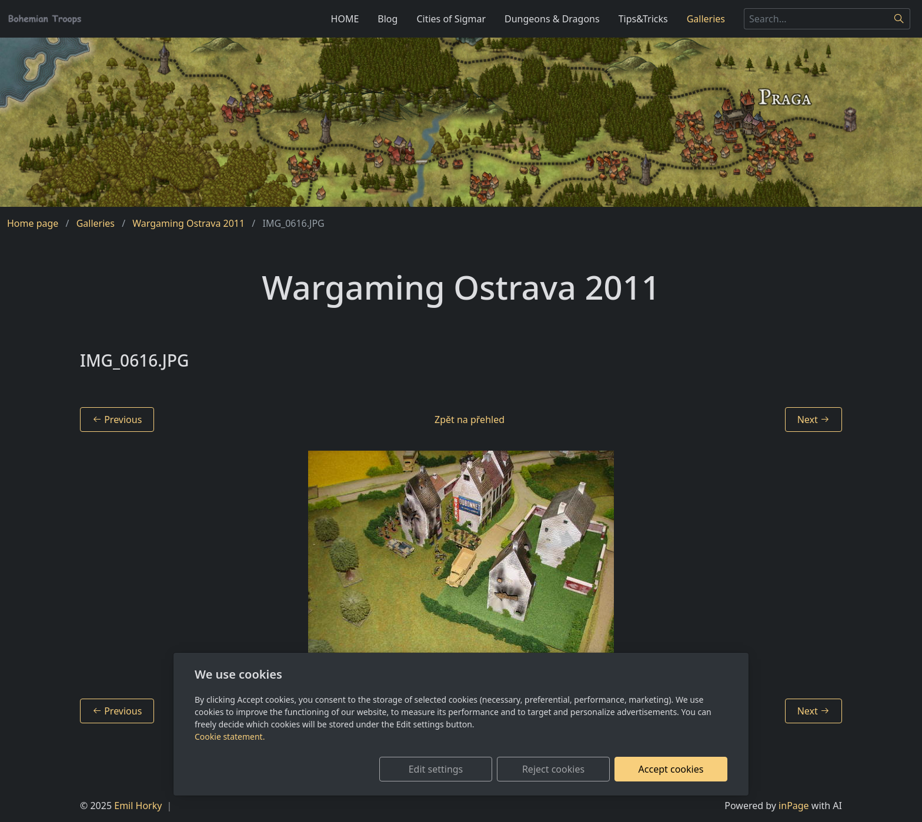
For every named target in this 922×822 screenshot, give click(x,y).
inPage (794, 805)
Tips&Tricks (643, 18)
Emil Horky (138, 805)
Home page (32, 223)
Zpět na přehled (470, 419)
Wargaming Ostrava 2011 (188, 223)
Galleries (706, 18)
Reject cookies (553, 769)
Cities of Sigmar (451, 18)
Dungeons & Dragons (552, 18)
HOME (345, 18)
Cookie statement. (230, 736)
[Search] (899, 18)
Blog (387, 18)
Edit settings (436, 769)
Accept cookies (671, 769)
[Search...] (816, 18)
